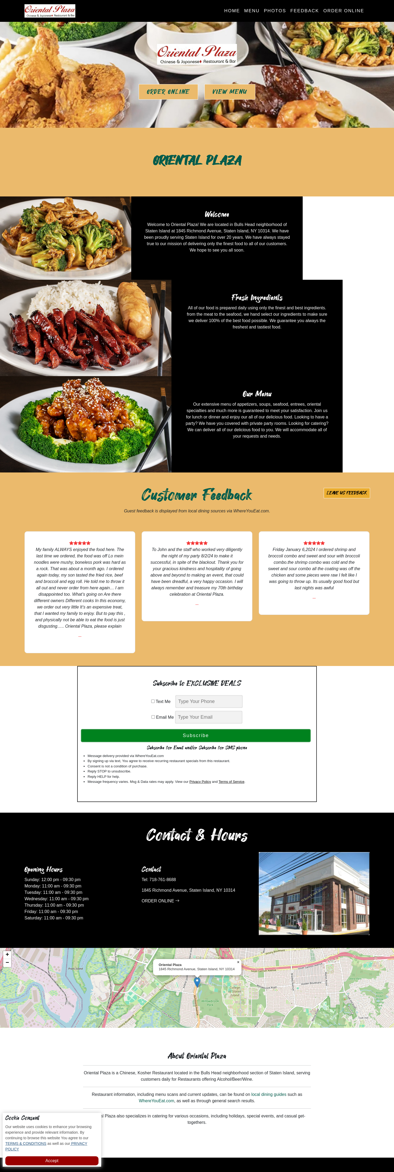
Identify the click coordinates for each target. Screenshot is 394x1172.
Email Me (162, 621)
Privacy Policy (200, 686)
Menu (252, 10)
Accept (52, 1160)
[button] (197, 886)
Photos (275, 10)
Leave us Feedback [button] (347, 397)
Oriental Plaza (215, 1151)
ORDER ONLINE (160, 805)
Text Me (162, 605)
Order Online (343, 10)
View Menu (230, 92)
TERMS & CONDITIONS (25, 1143)
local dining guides (268, 998)
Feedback (304, 10)
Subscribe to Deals (221, 1080)
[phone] (209, 605)
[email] (209, 621)
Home (232, 10)
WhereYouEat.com (156, 1005)
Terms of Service (231, 686)
